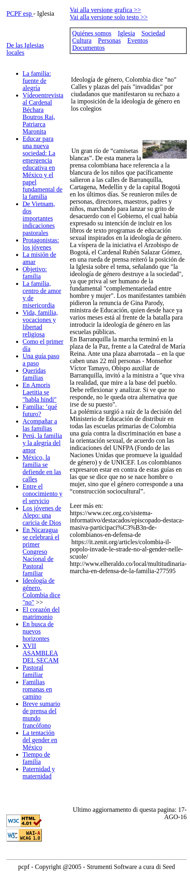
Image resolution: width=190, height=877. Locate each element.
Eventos (137, 40)
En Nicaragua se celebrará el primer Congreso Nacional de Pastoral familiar (41, 551)
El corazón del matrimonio (41, 613)
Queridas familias (34, 374)
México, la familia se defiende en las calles (42, 468)
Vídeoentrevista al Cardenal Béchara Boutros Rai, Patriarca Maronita (43, 113)
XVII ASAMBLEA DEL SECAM (41, 653)
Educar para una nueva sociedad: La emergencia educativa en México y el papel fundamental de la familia (42, 167)
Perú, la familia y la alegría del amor (42, 443)
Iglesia (126, 33)
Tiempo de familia (36, 758)
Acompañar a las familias (40, 425)
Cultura (81, 40)
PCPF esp (19, 13)
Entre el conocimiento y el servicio (42, 493)
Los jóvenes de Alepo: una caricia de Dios (42, 515)
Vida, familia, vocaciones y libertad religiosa (40, 323)
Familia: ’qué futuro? (40, 410)
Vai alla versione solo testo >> (109, 17)
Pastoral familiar (33, 671)
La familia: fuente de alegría (37, 80)
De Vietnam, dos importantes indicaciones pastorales (39, 218)
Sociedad (153, 33)
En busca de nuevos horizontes (38, 631)
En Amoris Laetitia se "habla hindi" (40, 392)
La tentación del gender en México (40, 740)
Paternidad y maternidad (39, 773)
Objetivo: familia (35, 273)
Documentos (88, 47)
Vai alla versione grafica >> (105, 9)
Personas (109, 40)
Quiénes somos (91, 33)
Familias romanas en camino (37, 689)
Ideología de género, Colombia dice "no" (41, 591)
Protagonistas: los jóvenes (41, 244)
